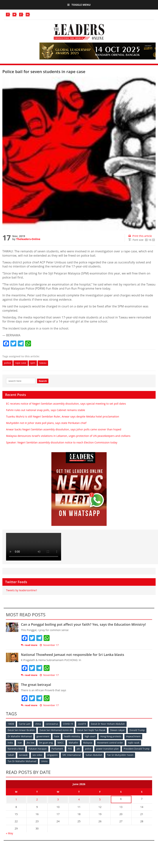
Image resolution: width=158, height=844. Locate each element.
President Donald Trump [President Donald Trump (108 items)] (21, 754)
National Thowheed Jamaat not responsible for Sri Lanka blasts (72, 655)
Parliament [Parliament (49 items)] (58, 748)
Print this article (140, 236)
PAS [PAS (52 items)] (71, 748)
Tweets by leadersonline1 (21, 590)
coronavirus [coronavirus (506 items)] (53, 724)
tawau (45, 363)
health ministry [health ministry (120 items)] (73, 736)
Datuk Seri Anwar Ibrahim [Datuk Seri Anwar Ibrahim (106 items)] (21, 730)
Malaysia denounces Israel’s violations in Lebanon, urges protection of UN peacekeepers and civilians (68, 436)
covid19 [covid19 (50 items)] (84, 724)
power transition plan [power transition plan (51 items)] (109, 748)
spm (34, 363)
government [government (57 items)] (43, 736)
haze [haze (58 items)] (57, 736)
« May (9, 831)
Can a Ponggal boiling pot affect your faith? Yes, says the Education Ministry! (83, 624)
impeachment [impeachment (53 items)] (135, 736)
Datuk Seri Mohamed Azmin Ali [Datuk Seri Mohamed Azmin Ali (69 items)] (56, 730)
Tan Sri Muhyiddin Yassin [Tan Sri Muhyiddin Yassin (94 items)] (21, 760)
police (8, 363)
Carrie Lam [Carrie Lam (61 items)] (25, 724)
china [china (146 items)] (39, 724)
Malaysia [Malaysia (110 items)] (89, 742)
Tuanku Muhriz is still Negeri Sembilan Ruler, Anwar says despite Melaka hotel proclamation (62, 416)
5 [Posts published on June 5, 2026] (100, 798)
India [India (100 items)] (10, 742)
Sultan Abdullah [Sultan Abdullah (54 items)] (126, 754)
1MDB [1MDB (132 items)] (11, 724)
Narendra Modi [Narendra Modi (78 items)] (16, 748)
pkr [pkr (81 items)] (79, 748)
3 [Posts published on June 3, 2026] (58, 798)
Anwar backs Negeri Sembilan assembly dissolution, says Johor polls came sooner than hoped (63, 429)
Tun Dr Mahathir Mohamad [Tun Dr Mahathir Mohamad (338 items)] (53, 760)
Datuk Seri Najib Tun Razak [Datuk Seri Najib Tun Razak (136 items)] (92, 730)
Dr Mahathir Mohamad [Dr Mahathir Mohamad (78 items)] (20, 736)
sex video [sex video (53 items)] (69, 754)
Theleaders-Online (28, 239)
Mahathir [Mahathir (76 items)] (75, 742)
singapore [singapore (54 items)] (84, 754)
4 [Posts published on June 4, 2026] (79, 798)
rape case (22, 363)
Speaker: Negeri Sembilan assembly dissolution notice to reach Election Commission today (61, 442)
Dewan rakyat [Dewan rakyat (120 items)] (118, 730)
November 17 (49, 645)
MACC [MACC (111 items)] (62, 742)
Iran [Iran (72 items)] (20, 742)
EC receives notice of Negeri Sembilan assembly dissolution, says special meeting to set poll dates (66, 403)
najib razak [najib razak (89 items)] (136, 742)
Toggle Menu (78, 4)
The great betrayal (36, 685)
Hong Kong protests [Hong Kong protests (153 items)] (112, 736)
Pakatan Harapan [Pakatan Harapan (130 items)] (38, 748)
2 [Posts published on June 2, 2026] (37, 798)
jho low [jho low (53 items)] (31, 742)
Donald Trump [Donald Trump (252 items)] (138, 730)
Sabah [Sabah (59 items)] (42, 754)
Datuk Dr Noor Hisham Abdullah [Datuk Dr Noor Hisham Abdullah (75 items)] (110, 724)
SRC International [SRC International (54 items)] (104, 754)
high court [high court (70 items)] (91, 736)
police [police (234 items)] (90, 748)
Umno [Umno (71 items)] (76, 760)
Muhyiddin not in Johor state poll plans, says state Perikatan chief (46, 423)
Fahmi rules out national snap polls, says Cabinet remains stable (45, 410)
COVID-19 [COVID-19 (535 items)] (69, 724)
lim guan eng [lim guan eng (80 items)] (47, 742)
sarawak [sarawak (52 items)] (54, 754)
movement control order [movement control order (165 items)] (112, 742)
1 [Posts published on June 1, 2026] (16, 798)
